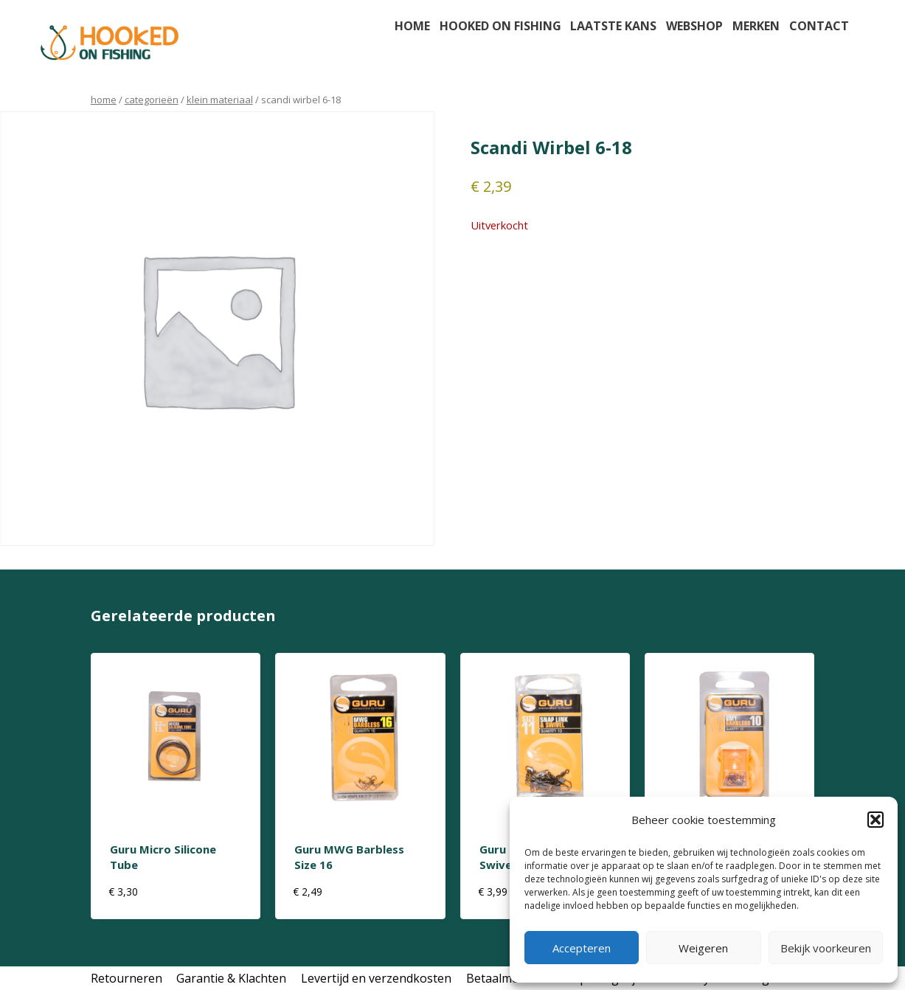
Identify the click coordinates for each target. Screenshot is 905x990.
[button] (875, 819)
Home (412, 26)
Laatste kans (613, 26)
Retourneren (126, 978)
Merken (756, 26)
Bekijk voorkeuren (825, 948)
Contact (819, 26)
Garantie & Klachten (231, 978)
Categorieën (151, 99)
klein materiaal (220, 99)
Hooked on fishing (500, 26)
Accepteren (581, 948)
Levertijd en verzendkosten (376, 978)
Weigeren (703, 948)
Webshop (694, 26)
